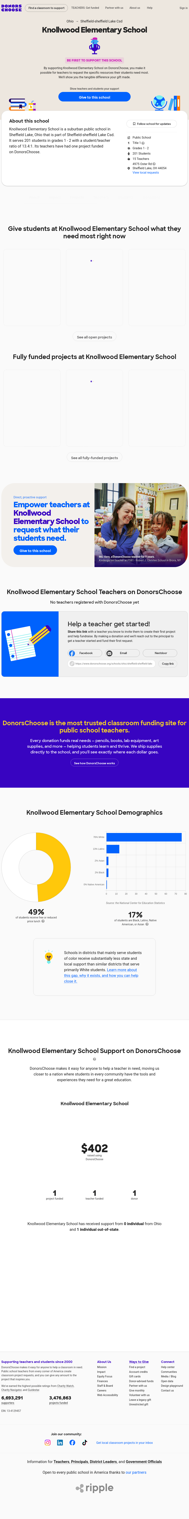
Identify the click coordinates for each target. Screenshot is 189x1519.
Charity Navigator (11, 1389)
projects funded (70, 1399)
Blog (173, 1376)
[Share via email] (122, 653)
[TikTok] (84, 1442)
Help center (168, 1367)
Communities (169, 1371)
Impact (55, 197)
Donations (151, 197)
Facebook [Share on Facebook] (80, 653)
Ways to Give (139, 1362)
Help (149, 7)
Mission (101, 1367)
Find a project (137, 1367)
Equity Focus (104, 1376)
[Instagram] (47, 1442)
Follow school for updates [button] (152, 124)
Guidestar (33, 1389)
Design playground (172, 1385)
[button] (122, 664)
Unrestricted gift (138, 1404)
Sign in (183, 8)
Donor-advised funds (141, 1381)
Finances (102, 1381)
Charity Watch (65, 1385)
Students (126, 197)
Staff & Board (105, 1385)
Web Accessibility (107, 1395)
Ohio (70, 21)
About (34, 197)
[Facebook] (72, 1442)
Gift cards (135, 1376)
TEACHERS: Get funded (85, 7)
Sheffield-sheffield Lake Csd (101, 21)
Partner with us (114, 7)
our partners (136, 1472)
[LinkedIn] (60, 1442)
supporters (22, 1399)
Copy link (168, 663)
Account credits (138, 1371)
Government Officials (144, 1461)
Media (164, 1376)
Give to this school (94, 97)
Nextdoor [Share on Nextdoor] (156, 653)
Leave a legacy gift (140, 1399)
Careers (101, 1390)
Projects (77, 197)
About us (134, 7)
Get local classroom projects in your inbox (124, 1443)
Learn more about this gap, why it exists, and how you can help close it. (101, 976)
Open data (167, 1381)
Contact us (167, 1390)
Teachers (101, 197)
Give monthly (137, 1390)
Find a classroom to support (46, 8)
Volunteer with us (139, 1395)
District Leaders (103, 1461)
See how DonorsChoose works (94, 762)
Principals (79, 1461)
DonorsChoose (11, 8)
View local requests (146, 172)
